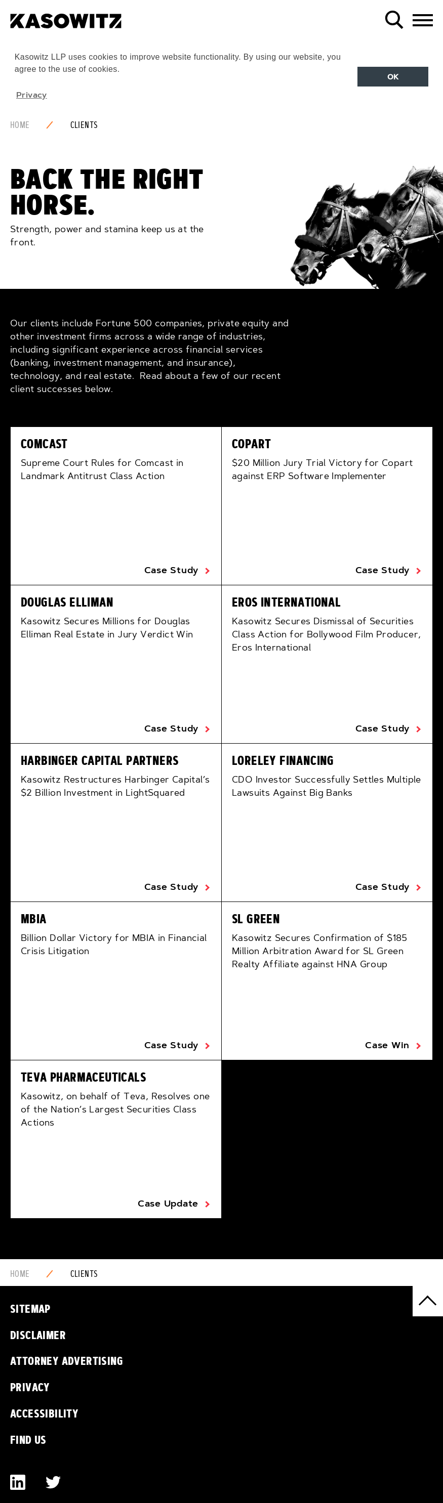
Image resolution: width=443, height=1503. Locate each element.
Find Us (28, 1440)
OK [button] (393, 76)
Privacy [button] (31, 95)
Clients (84, 125)
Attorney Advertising (66, 1361)
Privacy (30, 1387)
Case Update (168, 1203)
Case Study (171, 570)
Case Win (387, 1045)
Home (20, 125)
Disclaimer (38, 1335)
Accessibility (44, 1413)
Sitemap (30, 1309)
